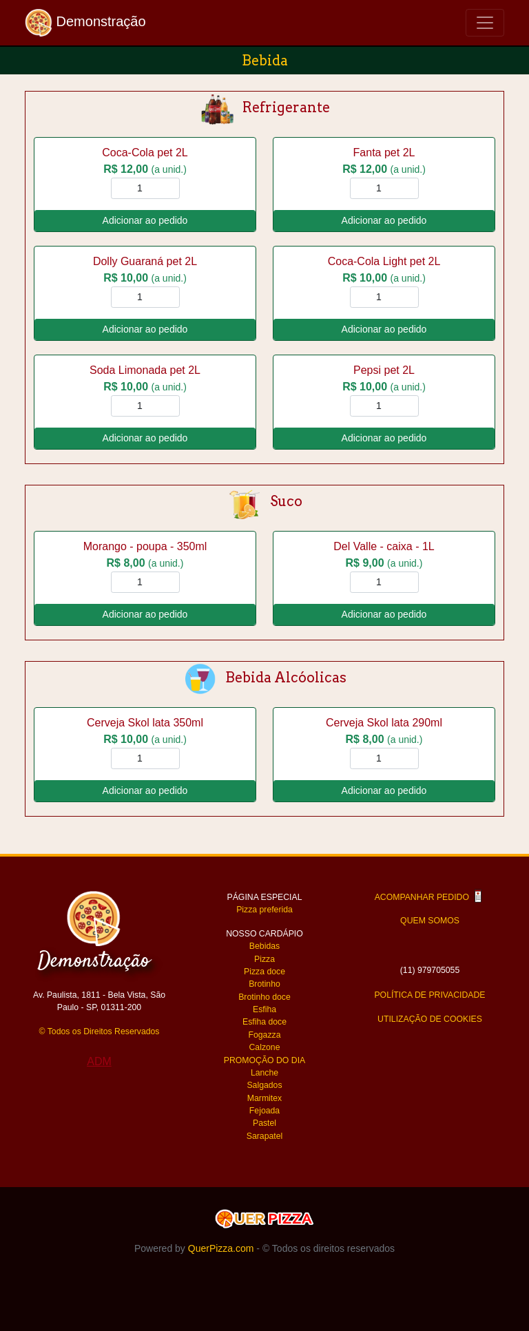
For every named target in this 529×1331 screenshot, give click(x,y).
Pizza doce (264, 971)
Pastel (264, 1123)
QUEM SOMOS (429, 920)
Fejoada (264, 1110)
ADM (99, 1061)
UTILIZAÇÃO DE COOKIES (429, 1019)
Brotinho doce (264, 997)
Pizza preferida (264, 909)
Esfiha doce (264, 1022)
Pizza (264, 959)
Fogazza (265, 1035)
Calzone (264, 1047)
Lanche (264, 1073)
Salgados (264, 1085)
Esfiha (264, 1009)
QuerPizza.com (221, 1248)
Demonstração (85, 22)
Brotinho (264, 984)
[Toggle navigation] (485, 22)
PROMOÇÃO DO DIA (264, 1060)
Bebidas (264, 946)
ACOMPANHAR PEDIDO (430, 897)
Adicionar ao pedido (145, 220)
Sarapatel (264, 1136)
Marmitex (264, 1098)
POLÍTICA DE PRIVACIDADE (429, 995)
